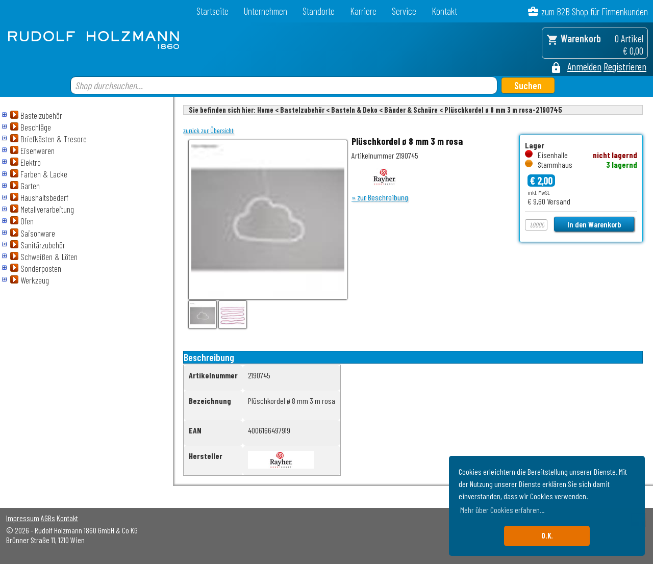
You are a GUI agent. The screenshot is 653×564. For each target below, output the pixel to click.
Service (404, 11)
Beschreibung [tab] (209, 357)
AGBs (48, 518)
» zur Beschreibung (379, 197)
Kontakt (444, 11)
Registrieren (625, 66)
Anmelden (584, 66)
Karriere (363, 11)
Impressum (22, 518)
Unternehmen (265, 11)
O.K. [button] (547, 535)
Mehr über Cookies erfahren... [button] (502, 510)
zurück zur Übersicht (208, 130)
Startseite (212, 11)
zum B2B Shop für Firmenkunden (594, 11)
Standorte (319, 11)
